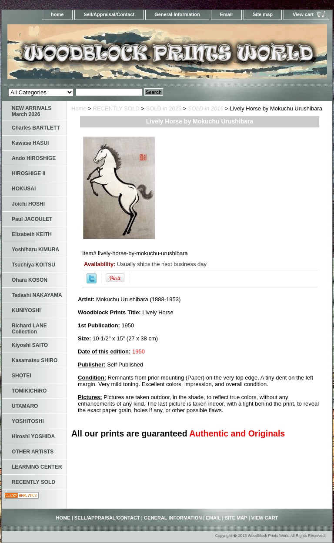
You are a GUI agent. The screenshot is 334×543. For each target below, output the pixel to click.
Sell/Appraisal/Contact (109, 14)
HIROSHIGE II (28, 173)
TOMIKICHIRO (29, 391)
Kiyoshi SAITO (30, 345)
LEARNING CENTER (37, 467)
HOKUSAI (24, 189)
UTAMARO (25, 406)
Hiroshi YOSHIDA (33, 436)
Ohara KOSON (29, 280)
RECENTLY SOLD (116, 108)
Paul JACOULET (32, 219)
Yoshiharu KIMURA (35, 250)
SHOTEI (21, 376)
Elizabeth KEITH (32, 234)
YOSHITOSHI (28, 421)
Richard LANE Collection (29, 329)
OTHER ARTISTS (32, 452)
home (57, 14)
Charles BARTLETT (36, 128)
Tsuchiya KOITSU (33, 265)
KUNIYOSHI (26, 310)
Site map (263, 14)
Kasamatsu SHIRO (34, 360)
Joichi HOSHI (28, 204)
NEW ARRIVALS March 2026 (31, 111)
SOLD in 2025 (164, 108)
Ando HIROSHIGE (34, 158)
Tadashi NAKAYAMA (37, 295)
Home (79, 108)
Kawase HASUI (30, 143)
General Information (177, 14)
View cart (303, 14)
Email (226, 14)
